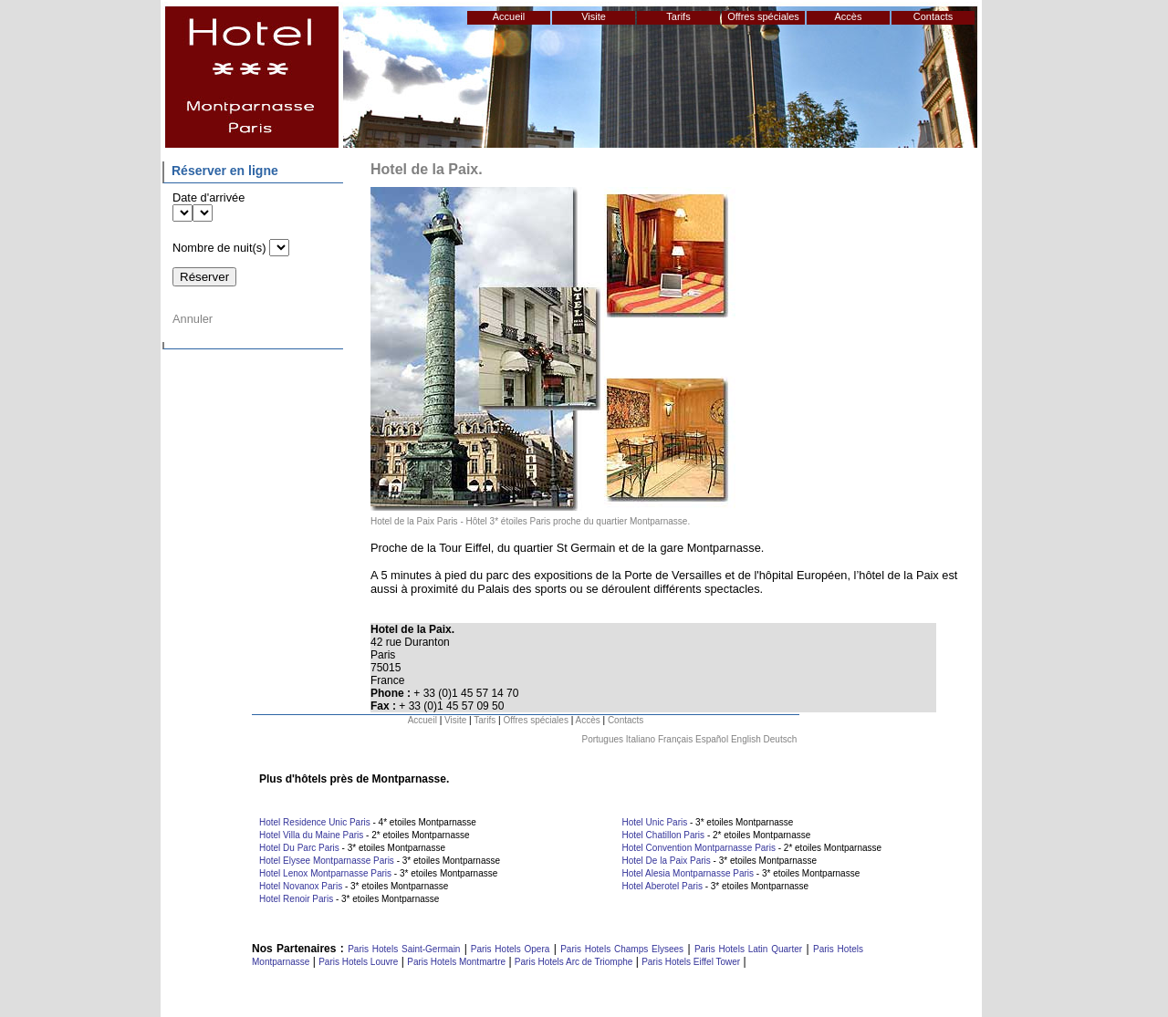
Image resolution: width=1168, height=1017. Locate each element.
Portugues (602, 739)
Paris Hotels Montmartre (456, 962)
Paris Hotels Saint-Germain (404, 949)
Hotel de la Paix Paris (414, 521)
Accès (848, 16)
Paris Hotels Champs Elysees (621, 949)
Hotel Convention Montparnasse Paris (699, 848)
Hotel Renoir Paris (296, 899)
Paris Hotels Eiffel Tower (690, 962)
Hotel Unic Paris (655, 822)
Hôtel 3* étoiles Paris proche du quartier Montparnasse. (578, 521)
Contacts (933, 16)
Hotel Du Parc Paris (299, 848)
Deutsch (781, 739)
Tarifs (678, 16)
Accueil (509, 16)
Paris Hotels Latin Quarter (748, 949)
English (746, 739)
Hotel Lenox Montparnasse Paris (325, 873)
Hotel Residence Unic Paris (314, 822)
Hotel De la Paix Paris (666, 861)
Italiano (640, 739)
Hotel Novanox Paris (300, 886)
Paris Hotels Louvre (358, 962)
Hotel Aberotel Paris (662, 886)
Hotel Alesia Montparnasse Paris (688, 873)
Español (711, 739)
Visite (593, 16)
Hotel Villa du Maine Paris (311, 835)
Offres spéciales (763, 16)
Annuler (192, 319)
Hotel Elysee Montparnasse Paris (326, 861)
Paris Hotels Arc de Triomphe (574, 962)
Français (675, 739)
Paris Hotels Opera (508, 949)
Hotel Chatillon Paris (663, 835)
